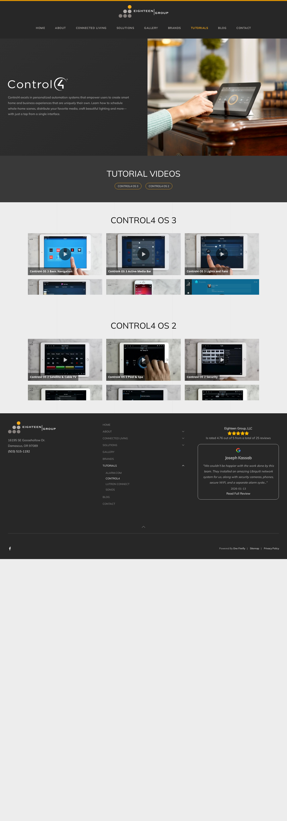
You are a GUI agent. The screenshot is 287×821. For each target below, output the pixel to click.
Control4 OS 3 (128, 186)
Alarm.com (114, 734)
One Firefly (239, 810)
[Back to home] (143, 11)
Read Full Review (238, 755)
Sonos (110, 751)
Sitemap (254, 810)
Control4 (113, 740)
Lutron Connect (118, 746)
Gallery (151, 28)
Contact (243, 28)
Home (40, 28)
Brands (174, 28)
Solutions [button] (125, 28)
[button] (143, 789)
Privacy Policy (271, 810)
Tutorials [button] (199, 28)
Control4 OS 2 (159, 186)
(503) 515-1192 (19, 713)
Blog (222, 28)
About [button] (60, 28)
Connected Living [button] (91, 28)
